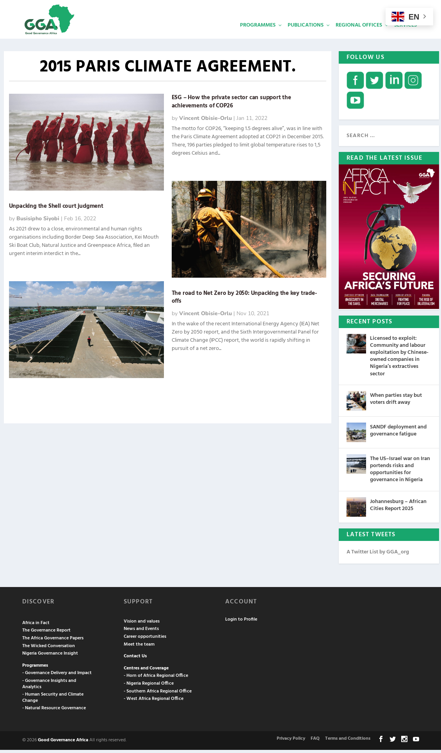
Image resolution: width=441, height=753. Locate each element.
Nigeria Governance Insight (50, 657)
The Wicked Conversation (48, 649)
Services (405, 33)
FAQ (315, 742)
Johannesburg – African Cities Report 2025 (398, 508)
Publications (306, 33)
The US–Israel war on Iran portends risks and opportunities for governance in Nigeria (400, 473)
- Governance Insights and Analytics (49, 687)
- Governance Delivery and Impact (57, 676)
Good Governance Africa (63, 744)
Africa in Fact (36, 626)
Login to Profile (241, 623)
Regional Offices (359, 33)
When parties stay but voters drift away (396, 402)
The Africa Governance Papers (53, 642)
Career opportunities (145, 640)
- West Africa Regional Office (153, 702)
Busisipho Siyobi (37, 222)
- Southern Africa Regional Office (158, 695)
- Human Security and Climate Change (53, 701)
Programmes (258, 33)
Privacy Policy (291, 742)
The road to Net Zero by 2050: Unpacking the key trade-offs (244, 301)
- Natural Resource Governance (54, 712)
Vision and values (142, 625)
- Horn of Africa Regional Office (156, 679)
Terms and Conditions (347, 742)
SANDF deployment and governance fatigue (398, 434)
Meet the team (139, 648)
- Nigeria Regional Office (149, 687)
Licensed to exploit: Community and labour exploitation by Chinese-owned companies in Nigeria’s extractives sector (399, 359)
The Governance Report (46, 634)
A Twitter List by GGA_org (378, 555)
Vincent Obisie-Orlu (205, 121)
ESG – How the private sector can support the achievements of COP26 (231, 105)
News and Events (141, 632)
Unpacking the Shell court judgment (56, 209)
